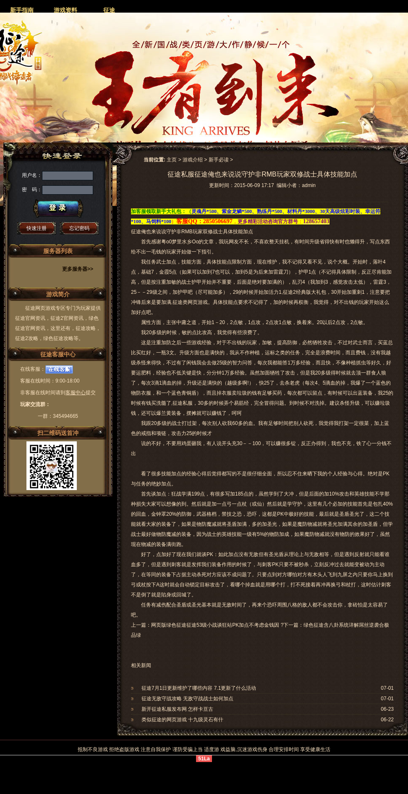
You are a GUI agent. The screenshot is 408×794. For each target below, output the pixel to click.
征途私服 (183, 403)
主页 (172, 160)
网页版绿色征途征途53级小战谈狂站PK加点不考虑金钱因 (215, 625)
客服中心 (75, 393)
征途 (109, 10)
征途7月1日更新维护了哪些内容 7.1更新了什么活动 (198, 688)
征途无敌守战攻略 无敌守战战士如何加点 (187, 699)
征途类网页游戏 (190, 302)
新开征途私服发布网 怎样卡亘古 (177, 709)
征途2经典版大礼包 (304, 292)
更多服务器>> (77, 269)
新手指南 (22, 10)
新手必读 (219, 160)
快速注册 (36, 228)
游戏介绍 (193, 160)
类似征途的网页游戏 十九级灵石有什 (182, 720)
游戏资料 (65, 10)
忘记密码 (79, 228)
